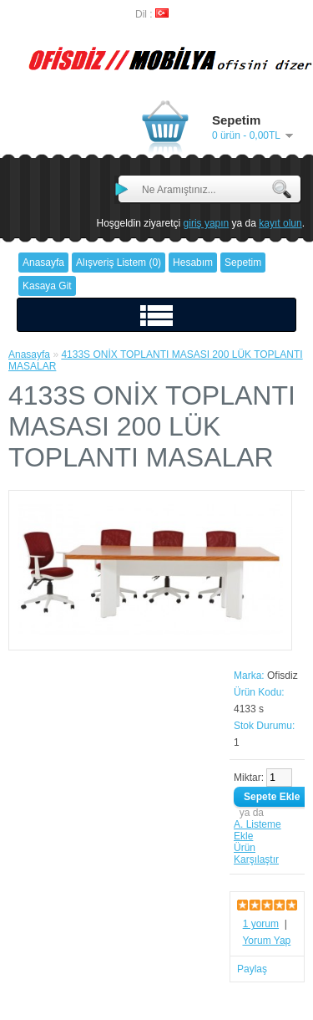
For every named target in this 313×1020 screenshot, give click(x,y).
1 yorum (261, 924)
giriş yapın (207, 223)
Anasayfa (29, 354)
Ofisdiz (282, 675)
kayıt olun (280, 223)
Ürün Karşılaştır (256, 853)
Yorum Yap (266, 940)
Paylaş (252, 969)
